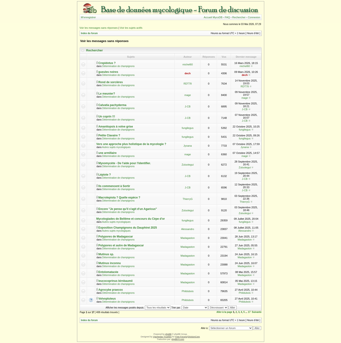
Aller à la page (224, 312)
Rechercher (239, 17)
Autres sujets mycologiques (116, 147)
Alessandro (187, 229)
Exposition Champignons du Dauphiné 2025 (127, 227)
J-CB (187, 106)
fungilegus (187, 128)
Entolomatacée (108, 272)
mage (187, 95)
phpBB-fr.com (178, 339)
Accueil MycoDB (213, 17)
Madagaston (188, 238)
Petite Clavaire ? (109, 135)
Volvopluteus (107, 298)
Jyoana (187, 145)
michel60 (188, 64)
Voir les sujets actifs (131, 27)
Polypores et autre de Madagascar (121, 245)
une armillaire (107, 153)
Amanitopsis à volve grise (115, 126)
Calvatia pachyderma (112, 105)
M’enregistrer (88, 17)
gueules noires (108, 72)
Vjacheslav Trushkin (162, 337)
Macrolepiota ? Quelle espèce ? (119, 197)
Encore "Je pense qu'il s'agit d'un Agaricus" (127, 209)
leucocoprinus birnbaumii (115, 281)
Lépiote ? (104, 174)
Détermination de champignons (118, 66)
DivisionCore (194, 337)
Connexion (254, 17)
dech (188, 73)
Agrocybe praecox (110, 289)
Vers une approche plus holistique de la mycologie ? (131, 144)
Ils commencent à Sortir (114, 186)
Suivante (257, 312)
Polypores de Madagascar (115, 236)
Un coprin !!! (106, 116)
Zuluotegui (187, 164)
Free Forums (181, 337)
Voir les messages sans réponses (99, 27)
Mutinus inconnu (109, 263)
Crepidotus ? (107, 63)
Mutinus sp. (106, 254)
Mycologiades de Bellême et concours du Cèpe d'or (130, 218)
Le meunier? (106, 93)
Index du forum (89, 33)
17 (249, 312)
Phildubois (187, 291)
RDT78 (187, 83)
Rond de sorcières (110, 82)
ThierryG (188, 199)
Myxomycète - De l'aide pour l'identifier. (124, 163)
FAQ (227, 17)
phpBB (168, 334)
